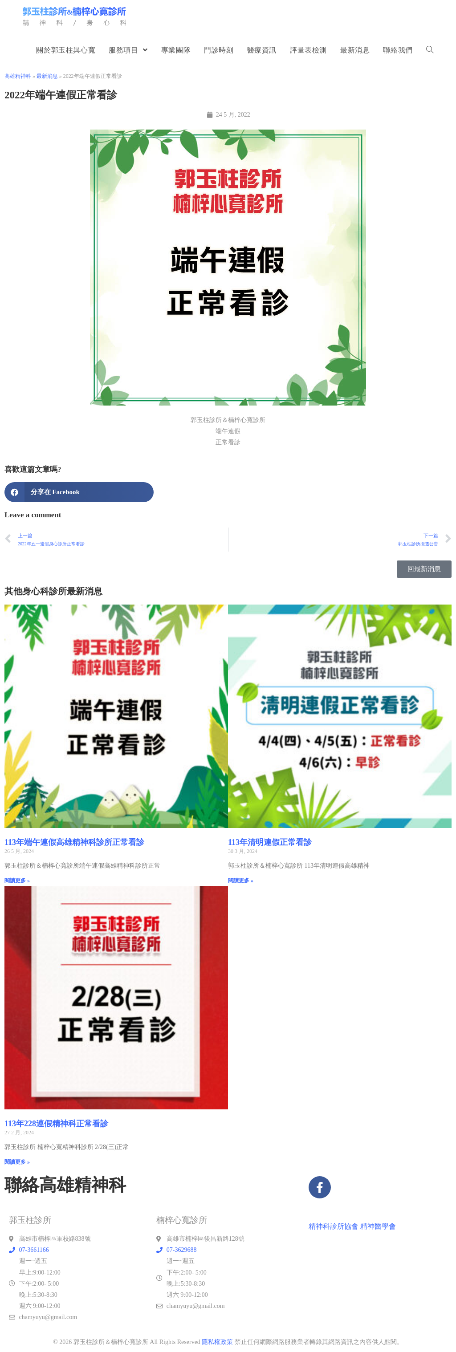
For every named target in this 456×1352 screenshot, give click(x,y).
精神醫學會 (378, 1226)
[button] (79, 492)
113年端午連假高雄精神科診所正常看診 (74, 842)
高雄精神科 (17, 76)
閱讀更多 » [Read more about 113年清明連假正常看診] (240, 880)
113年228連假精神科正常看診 (56, 1123)
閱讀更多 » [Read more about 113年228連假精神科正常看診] (17, 1162)
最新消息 (47, 76)
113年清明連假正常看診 (270, 842)
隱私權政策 (217, 1342)
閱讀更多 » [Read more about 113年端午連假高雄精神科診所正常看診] (17, 880)
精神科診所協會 (333, 1226)
